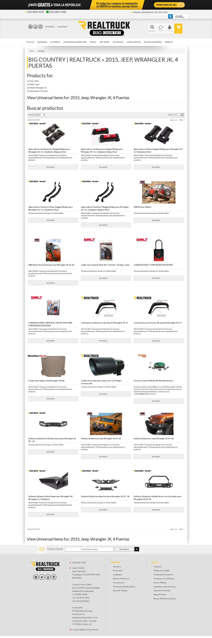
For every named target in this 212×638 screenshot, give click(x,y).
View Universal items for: (78, 97)
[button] (152, 28)
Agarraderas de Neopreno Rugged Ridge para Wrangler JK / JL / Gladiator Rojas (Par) (102, 150)
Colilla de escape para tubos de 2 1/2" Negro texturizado (101, 382)
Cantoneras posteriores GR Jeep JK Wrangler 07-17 (157, 322)
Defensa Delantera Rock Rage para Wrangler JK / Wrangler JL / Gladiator (50, 497)
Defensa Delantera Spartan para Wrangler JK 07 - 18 (105, 496)
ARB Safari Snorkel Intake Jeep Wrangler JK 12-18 (51, 265)
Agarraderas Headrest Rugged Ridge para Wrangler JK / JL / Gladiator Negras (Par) (105, 208)
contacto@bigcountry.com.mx (85, 624)
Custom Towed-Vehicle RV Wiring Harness (153, 380)
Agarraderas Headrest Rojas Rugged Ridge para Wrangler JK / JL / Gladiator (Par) (50, 208)
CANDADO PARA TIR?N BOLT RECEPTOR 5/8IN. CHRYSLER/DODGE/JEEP (50, 324)
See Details (50, 167)
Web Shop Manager (126, 636)
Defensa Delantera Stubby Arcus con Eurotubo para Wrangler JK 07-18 (157, 497)
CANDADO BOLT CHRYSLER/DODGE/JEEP (153, 265)
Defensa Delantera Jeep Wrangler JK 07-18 (101, 438)
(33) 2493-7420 (79, 557)
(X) (28, 81)
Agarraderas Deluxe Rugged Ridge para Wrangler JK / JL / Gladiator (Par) (158, 150)
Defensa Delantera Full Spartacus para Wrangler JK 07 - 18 (52, 439)
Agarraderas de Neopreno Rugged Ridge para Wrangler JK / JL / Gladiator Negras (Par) (49, 150)
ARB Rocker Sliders (142, 207)
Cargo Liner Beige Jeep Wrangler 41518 (46, 380)
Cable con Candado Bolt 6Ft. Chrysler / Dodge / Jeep (105, 265)
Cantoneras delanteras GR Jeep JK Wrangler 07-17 (104, 322)
